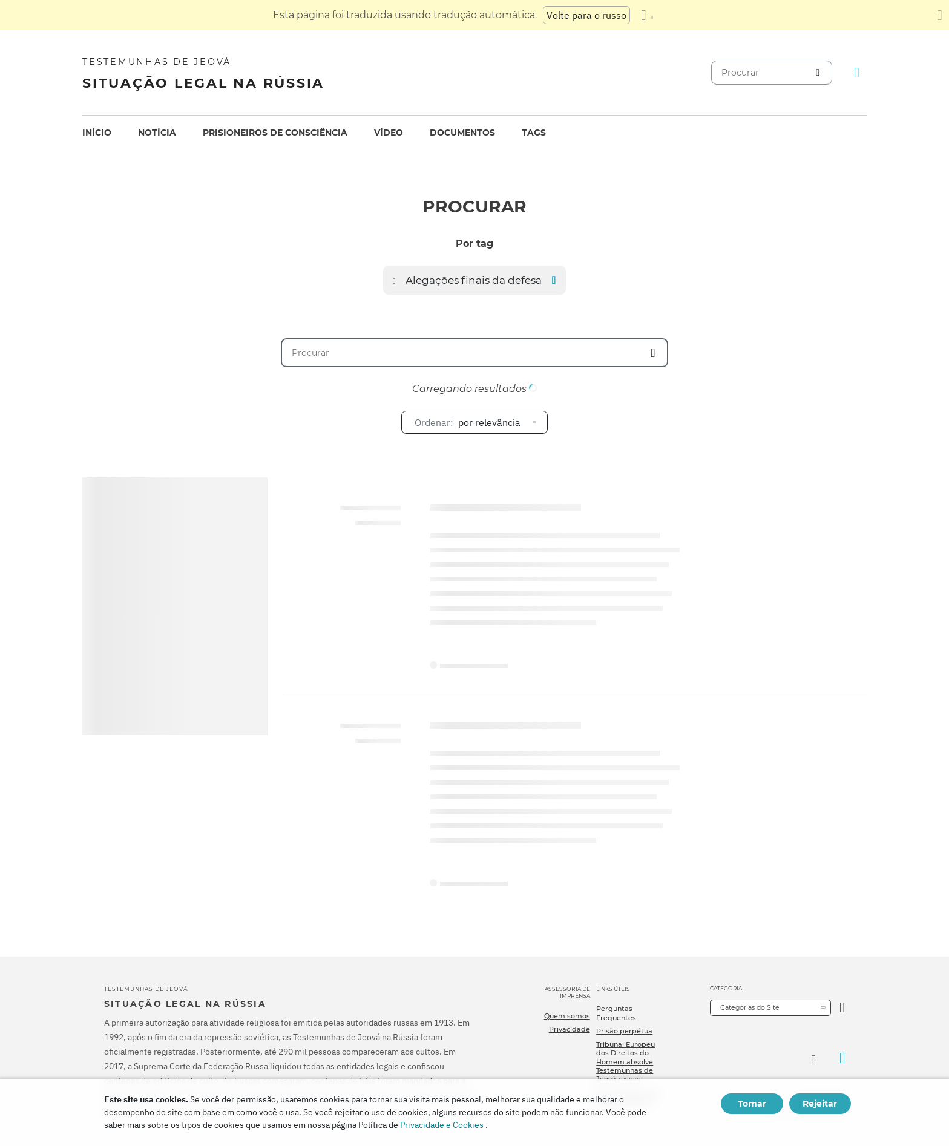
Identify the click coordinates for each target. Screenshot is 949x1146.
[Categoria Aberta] (842, 1008)
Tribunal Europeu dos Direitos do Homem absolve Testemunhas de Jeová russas (625, 1061)
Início (96, 132)
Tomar (752, 1103)
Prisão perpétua (624, 1031)
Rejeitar (820, 1103)
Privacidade (569, 1029)
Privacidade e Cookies (442, 1124)
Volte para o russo (586, 15)
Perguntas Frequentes (616, 1012)
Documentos (462, 132)
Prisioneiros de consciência (275, 132)
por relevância (467, 422)
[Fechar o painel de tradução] (939, 15)
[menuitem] (97, 132)
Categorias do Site (750, 1007)
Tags (534, 132)
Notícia (157, 132)
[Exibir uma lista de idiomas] (647, 15)
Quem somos (567, 1016)
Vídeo (388, 132)
